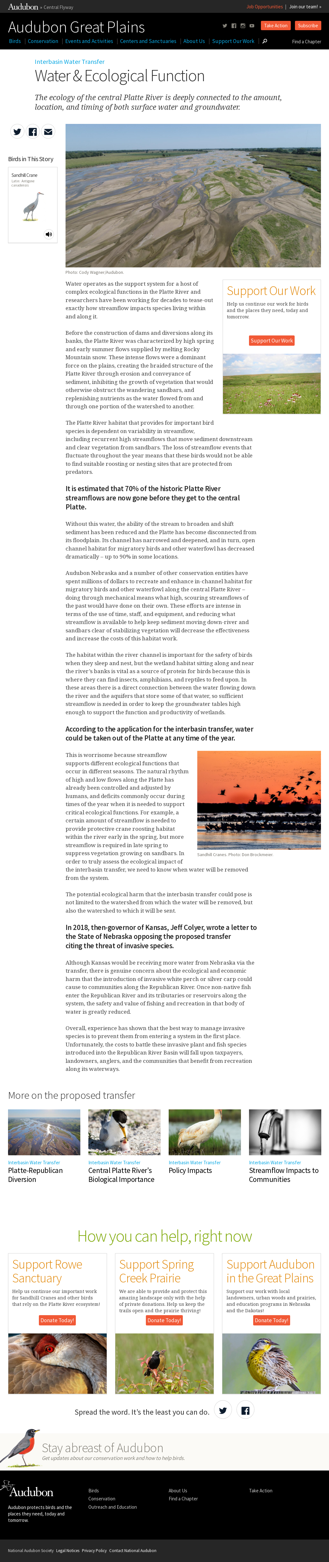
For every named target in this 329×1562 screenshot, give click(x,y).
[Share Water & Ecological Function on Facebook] (33, 131)
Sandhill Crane (25, 175)
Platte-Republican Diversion (35, 1175)
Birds (15, 41)
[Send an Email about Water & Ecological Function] (48, 131)
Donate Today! (57, 1320)
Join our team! (303, 7)
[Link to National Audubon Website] (23, 8)
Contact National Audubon (132, 1550)
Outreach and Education (112, 1507)
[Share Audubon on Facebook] (245, 1409)
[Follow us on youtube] (252, 25)
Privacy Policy (94, 1550)
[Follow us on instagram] (243, 25)
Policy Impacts (190, 1170)
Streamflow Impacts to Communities (284, 1175)
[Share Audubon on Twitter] (223, 1409)
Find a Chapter (306, 41)
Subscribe (308, 25)
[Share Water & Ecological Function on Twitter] (17, 131)
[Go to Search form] (264, 41)
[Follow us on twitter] (225, 25)
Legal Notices (67, 1550)
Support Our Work (233, 41)
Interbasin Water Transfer (69, 61)
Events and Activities (89, 41)
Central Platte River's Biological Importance (121, 1175)
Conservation (43, 41)
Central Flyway (58, 7)
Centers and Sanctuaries (148, 41)
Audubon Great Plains (76, 25)
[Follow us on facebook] (234, 25)
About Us (194, 41)
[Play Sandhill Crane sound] (49, 234)
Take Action (276, 25)
